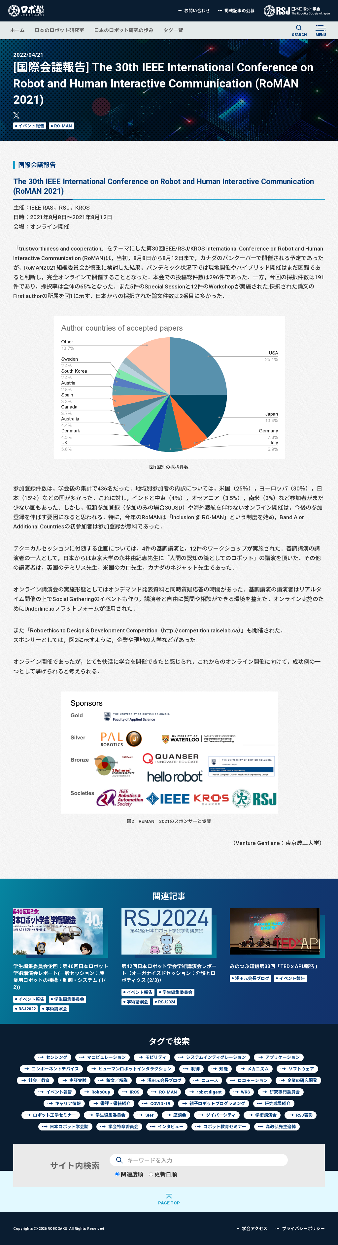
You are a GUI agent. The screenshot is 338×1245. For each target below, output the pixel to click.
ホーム (17, 30)
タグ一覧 (173, 30)
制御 (195, 1069)
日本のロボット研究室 (59, 30)
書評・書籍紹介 (115, 1103)
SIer (149, 1115)
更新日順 (163, 1174)
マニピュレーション (106, 1057)
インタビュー (171, 1127)
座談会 (179, 1115)
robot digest (208, 1092)
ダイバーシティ (221, 1115)
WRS (245, 1092)
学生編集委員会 (69, 999)
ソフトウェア (301, 1069)
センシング (56, 1057)
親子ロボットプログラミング (217, 1103)
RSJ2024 (166, 1002)
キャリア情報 (68, 1103)
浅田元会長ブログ (252, 978)
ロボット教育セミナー (224, 1127)
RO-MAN (63, 126)
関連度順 (129, 1174)
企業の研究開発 (302, 1080)
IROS (134, 1092)
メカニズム (258, 1069)
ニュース (209, 1080)
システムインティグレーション (216, 1057)
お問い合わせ (197, 11)
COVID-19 (160, 1103)
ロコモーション (253, 1080)
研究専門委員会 (285, 1092)
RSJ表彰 (304, 1115)
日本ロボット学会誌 (69, 1127)
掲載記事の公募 (239, 11)
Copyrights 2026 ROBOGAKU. (59, 1228)
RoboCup (100, 1092)
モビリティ (155, 1057)
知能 (223, 1069)
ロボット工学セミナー (54, 1115)
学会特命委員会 (123, 1127)
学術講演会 (56, 1009)
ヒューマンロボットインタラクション (134, 1069)
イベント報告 (31, 126)
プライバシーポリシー (303, 1229)
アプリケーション (282, 1057)
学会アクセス (254, 1229)
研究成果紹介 (277, 1103)
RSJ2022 (27, 1009)
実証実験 (77, 1080)
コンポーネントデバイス (55, 1069)
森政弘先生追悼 (281, 1127)
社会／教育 (39, 1080)
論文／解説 (117, 1080)
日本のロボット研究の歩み (123, 30)
